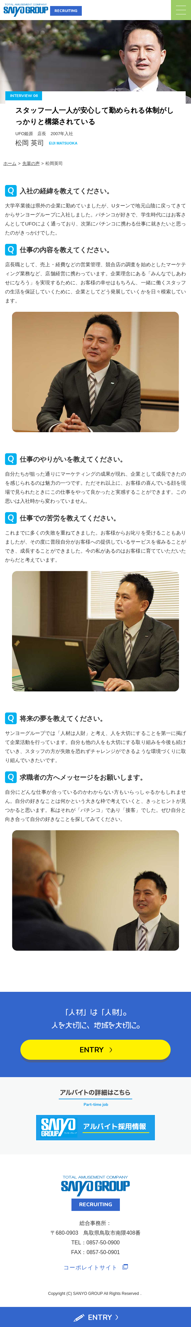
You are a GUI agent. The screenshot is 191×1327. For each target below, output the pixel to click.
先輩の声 (31, 163)
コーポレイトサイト (90, 1267)
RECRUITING (65, 10)
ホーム (9, 163)
